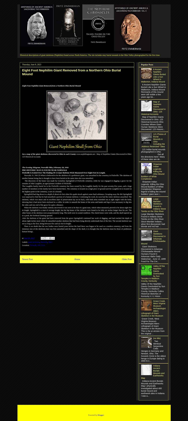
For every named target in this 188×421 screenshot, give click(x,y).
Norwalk (44, 242)
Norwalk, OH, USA (37, 245)
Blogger (101, 415)
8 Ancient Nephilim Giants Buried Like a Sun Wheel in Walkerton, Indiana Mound (153, 75)
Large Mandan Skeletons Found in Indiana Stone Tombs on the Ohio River (153, 205)
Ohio (50, 242)
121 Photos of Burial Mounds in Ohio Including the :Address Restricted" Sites (153, 140)
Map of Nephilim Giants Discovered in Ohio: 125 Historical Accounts (153, 108)
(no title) (157, 338)
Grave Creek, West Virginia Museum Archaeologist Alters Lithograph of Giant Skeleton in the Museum (153, 308)
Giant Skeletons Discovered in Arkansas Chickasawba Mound (153, 237)
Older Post (127, 259)
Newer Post (27, 259)
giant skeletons (34, 242)
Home (77, 259)
